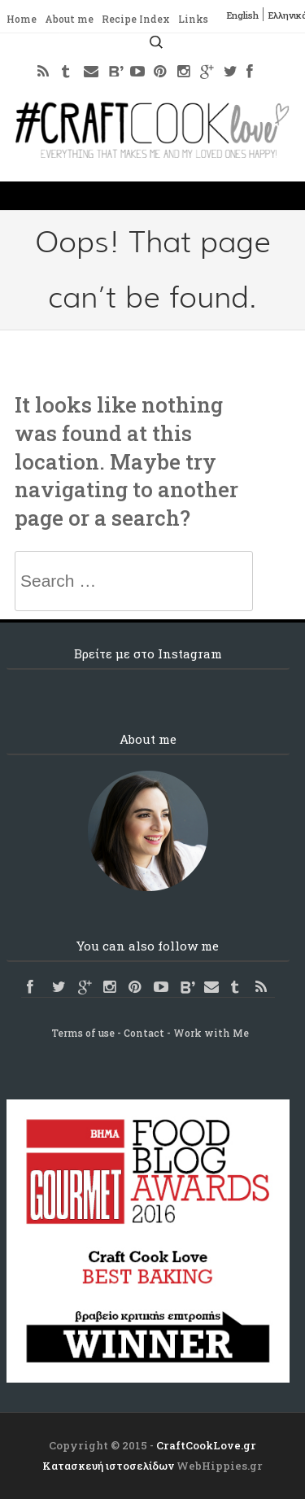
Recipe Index (136, 18)
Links (193, 18)
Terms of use (83, 1032)
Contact (144, 1032)
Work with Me (211, 1032)
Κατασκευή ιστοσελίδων (108, 1465)
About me (69, 18)
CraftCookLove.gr (206, 1445)
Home (22, 18)
